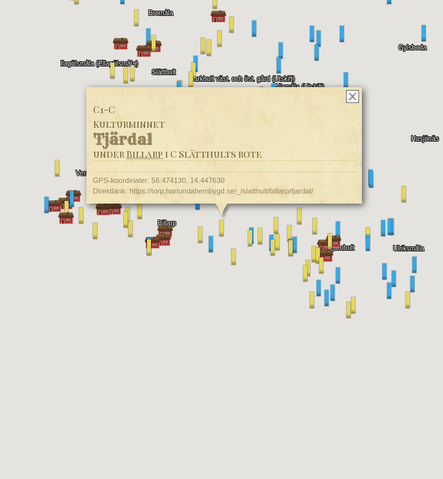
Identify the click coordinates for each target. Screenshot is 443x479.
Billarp (144, 154)
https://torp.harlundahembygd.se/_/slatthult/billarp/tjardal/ (221, 191)
